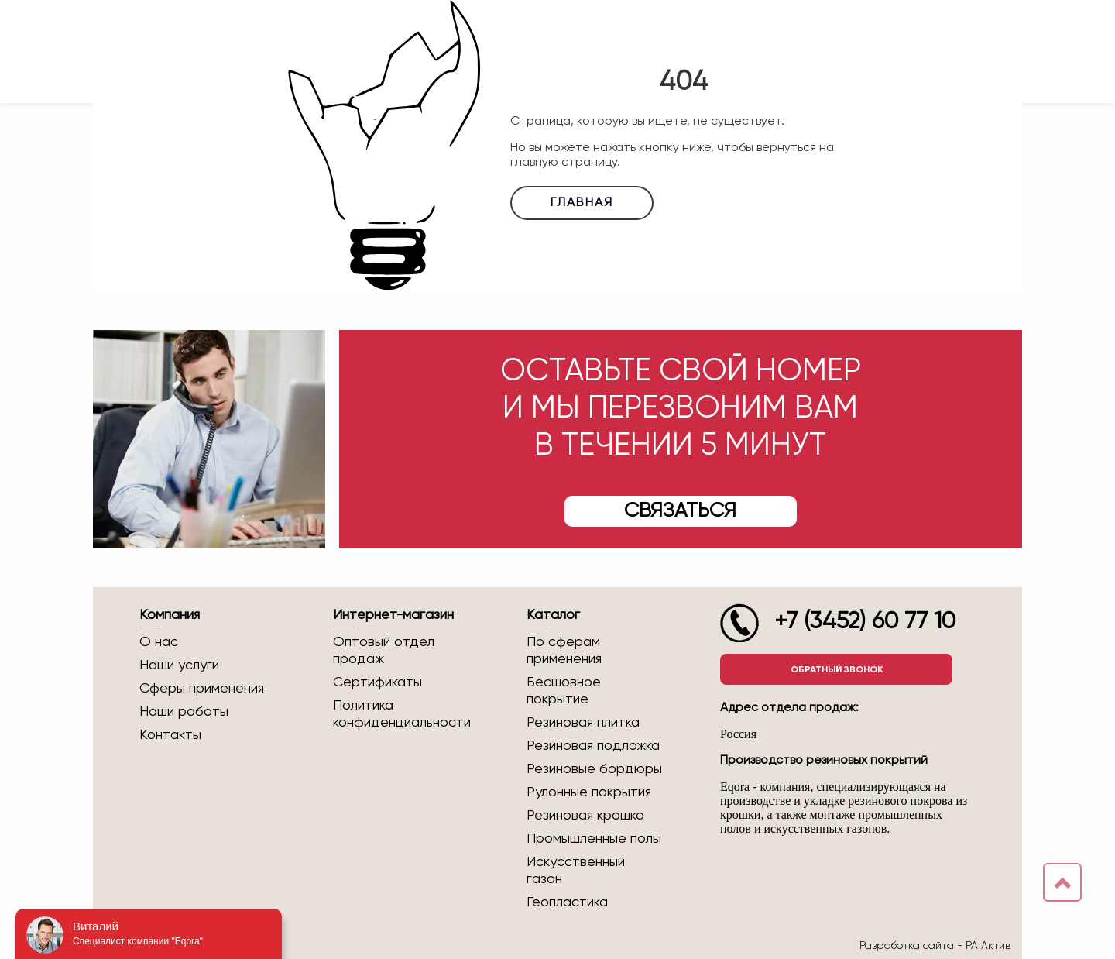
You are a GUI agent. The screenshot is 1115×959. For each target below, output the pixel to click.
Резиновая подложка (593, 746)
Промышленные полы (594, 839)
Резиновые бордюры (594, 769)
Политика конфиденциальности (401, 714)
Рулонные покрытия (589, 792)
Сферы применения (201, 689)
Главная (582, 203)
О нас (158, 642)
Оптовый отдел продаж (383, 650)
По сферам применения (564, 650)
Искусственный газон (576, 870)
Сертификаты (377, 682)
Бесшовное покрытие (564, 690)
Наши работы (183, 712)
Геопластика (567, 902)
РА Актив (988, 945)
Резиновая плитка (583, 723)
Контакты (170, 735)
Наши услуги (179, 665)
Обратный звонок (837, 669)
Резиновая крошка (585, 816)
